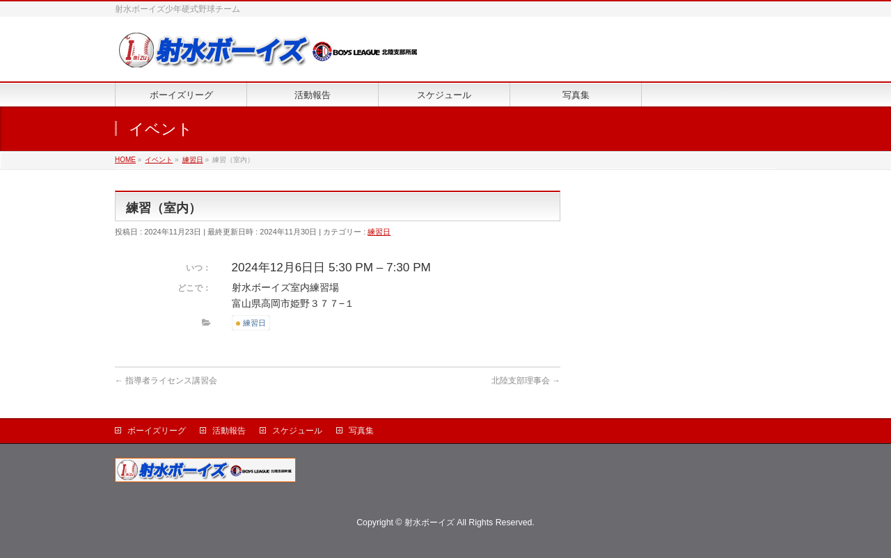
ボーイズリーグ (156, 431)
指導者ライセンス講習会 (166, 380)
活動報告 (229, 431)
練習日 (379, 232)
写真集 (361, 431)
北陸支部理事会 (525, 380)
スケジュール (297, 431)
